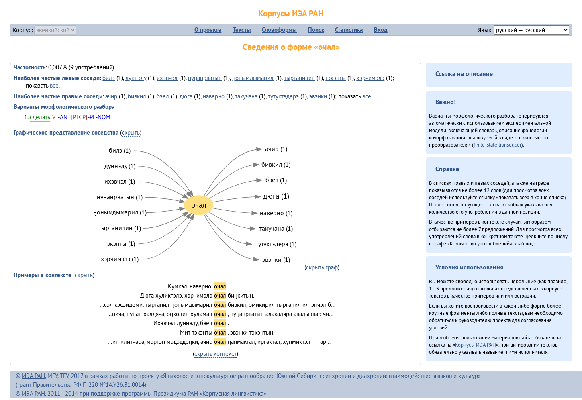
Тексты (242, 29)
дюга (186, 96)
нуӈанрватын (205, 78)
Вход (381, 29)
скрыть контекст (215, 353)
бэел (163, 96)
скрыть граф (322, 267)
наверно (214, 96)
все (54, 85)
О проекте (207, 29)
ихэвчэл (167, 78)
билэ (108, 78)
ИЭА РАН (33, 376)
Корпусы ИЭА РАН (291, 13)
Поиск (316, 29)
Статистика (349, 29)
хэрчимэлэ (370, 78)
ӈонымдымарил (253, 78)
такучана (246, 96)
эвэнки (318, 96)
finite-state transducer (497, 144)
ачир (111, 96)
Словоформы (279, 29)
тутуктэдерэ (283, 96)
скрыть (131, 132)
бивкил (137, 96)
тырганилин (299, 78)
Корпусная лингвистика (232, 393)
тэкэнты (335, 78)
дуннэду (135, 78)
